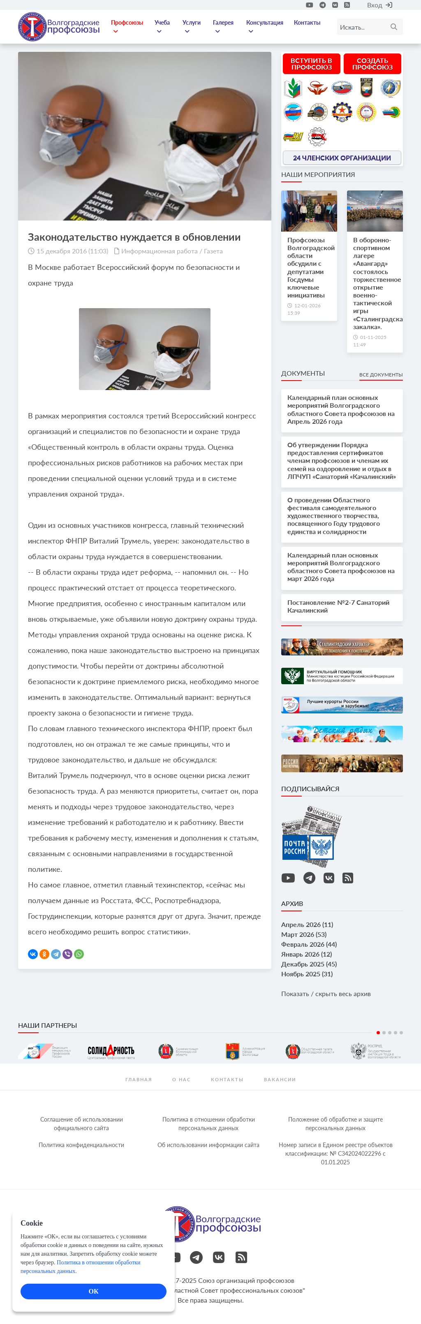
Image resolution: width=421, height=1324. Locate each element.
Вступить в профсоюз (311, 63)
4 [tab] (395, 1032)
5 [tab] (401, 1032)
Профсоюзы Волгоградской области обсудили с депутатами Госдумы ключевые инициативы (311, 267)
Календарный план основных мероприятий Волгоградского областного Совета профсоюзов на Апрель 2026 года (341, 409)
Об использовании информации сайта (208, 1144)
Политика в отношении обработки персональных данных (208, 1123)
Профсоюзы (127, 27)
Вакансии (280, 1079)
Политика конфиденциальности (81, 1144)
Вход (379, 5)
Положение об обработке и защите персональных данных (335, 1123)
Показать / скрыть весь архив (326, 993)
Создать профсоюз (372, 63)
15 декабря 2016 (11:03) (72, 251)
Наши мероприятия (318, 174)
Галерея (223, 27)
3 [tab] (389, 1032)
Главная (138, 1079)
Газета (213, 251)
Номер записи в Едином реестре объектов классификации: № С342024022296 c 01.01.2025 (336, 1153)
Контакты (307, 22)
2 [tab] (384, 1032)
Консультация (264, 27)
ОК (93, 1291)
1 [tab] (378, 1032)
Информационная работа (159, 251)
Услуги (192, 27)
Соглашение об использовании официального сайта (81, 1123)
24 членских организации (342, 157)
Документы (303, 373)
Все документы (381, 375)
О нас (181, 1079)
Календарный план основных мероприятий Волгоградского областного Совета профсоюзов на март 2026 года (341, 567)
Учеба (162, 27)
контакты (227, 1079)
